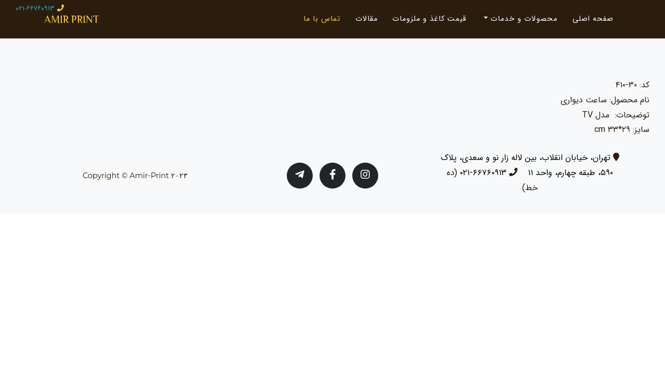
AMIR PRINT (83, 23)
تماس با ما (321, 23)
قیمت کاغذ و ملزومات (429, 23)
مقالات (366, 23)
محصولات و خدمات (522, 23)
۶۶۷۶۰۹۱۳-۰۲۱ (483, 172)
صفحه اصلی (593, 23)
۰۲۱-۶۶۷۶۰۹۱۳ (35, 8)
